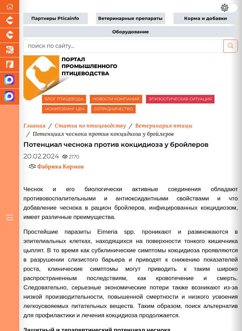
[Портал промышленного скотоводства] (9, 35)
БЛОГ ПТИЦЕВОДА (64, 99)
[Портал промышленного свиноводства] (9, 20)
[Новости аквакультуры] (9, 50)
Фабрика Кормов (60, 166)
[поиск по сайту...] (123, 46)
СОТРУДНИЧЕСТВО (113, 109)
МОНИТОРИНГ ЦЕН (65, 109)
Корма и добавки (205, 18)
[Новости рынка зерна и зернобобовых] (9, 64)
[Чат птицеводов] (9, 97)
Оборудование (130, 31)
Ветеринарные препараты (130, 18)
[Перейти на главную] (9, 6)
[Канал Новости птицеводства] (9, 80)
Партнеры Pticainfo (55, 18)
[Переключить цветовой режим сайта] (229, 7)
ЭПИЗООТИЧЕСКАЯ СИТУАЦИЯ (180, 99)
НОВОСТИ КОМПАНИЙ (116, 99)
